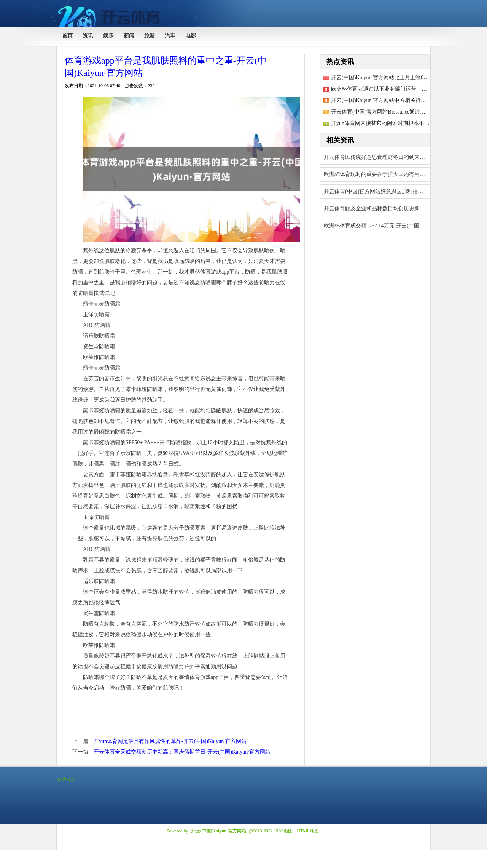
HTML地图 (308, 831)
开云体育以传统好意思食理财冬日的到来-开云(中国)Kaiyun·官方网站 (377, 157)
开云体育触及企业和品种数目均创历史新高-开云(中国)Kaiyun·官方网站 (377, 208)
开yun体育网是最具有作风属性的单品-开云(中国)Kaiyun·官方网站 (170, 741)
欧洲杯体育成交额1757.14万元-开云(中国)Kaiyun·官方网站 (377, 226)
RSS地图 (284, 831)
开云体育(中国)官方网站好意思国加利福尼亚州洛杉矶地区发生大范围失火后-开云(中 (377, 191)
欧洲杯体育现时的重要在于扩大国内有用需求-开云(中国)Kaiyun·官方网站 (377, 174)
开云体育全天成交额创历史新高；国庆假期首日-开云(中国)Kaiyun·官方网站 (182, 752)
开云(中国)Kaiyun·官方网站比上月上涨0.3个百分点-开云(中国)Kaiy (408, 77)
